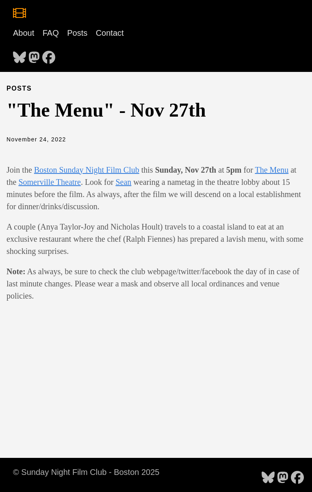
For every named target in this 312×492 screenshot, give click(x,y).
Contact (110, 32)
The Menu (271, 169)
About (23, 32)
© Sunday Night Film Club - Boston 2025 (86, 472)
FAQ (51, 32)
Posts (77, 32)
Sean (123, 182)
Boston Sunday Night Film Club (86, 169)
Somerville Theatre (49, 182)
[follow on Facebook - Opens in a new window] (48, 54)
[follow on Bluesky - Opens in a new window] (19, 54)
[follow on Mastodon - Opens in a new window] (34, 54)
